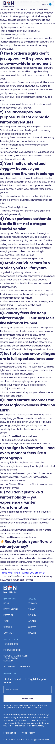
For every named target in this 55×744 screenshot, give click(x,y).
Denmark (32, 603)
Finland (32, 609)
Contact (9, 633)
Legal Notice (10, 733)
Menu (45, 4)
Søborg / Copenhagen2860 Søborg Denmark (16, 658)
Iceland (32, 615)
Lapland (32, 621)
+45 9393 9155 (11, 644)
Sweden (32, 633)
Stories (8, 627)
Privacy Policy (28, 733)
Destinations (11, 609)
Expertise (8, 615)
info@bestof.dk (12, 650)
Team (6, 621)
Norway (32, 627)
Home (6, 603)
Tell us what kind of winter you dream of (22, 572)
